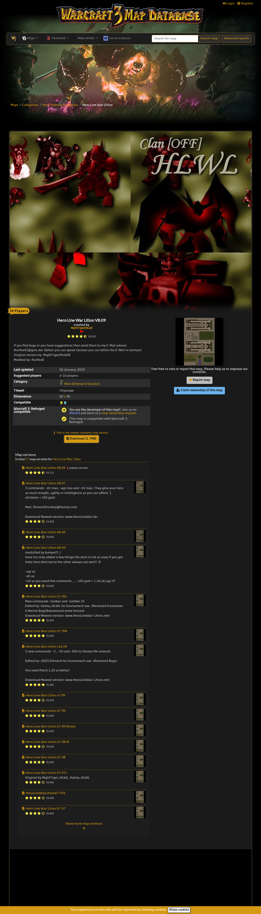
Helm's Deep (145, 898)
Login (229, 4)
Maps (14, 105)
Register (245, 4)
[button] (29, 38)
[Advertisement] (130, 72)
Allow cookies (179, 910)
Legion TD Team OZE (151, 894)
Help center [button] (86, 38)
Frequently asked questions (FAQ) (206, 881)
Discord (116, 38)
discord (74, 413)
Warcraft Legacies (149, 890)
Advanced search (236, 38)
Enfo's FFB (143, 877)
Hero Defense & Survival (60, 105)
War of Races (145, 886)
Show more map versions (83, 826)
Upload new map (106, 879)
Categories (30, 105)
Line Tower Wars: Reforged (155, 881)
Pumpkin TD (144, 873)
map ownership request (118, 413)
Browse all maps (106, 874)
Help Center (202, 869)
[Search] (175, 38)
